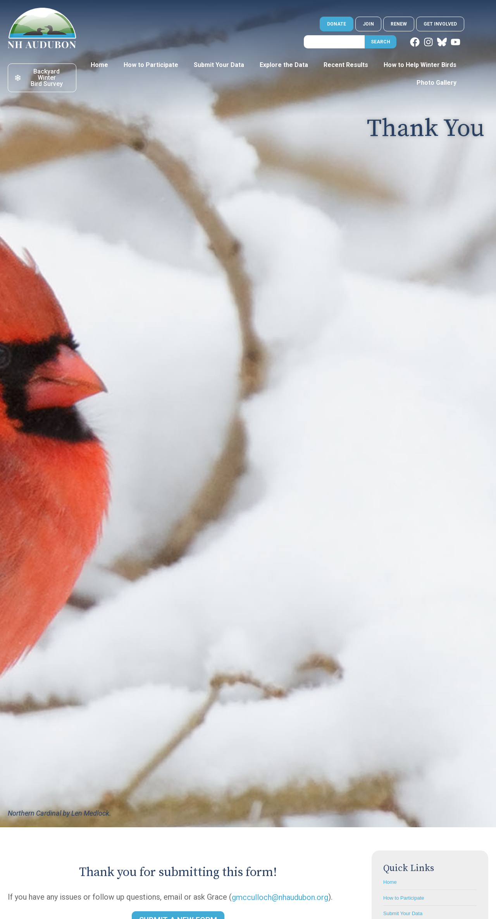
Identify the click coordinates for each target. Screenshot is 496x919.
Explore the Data (284, 65)
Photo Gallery (436, 82)
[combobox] (334, 41)
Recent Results (346, 65)
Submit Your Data (219, 65)
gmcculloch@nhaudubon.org (280, 897)
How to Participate (151, 65)
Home (99, 65)
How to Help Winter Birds (420, 65)
